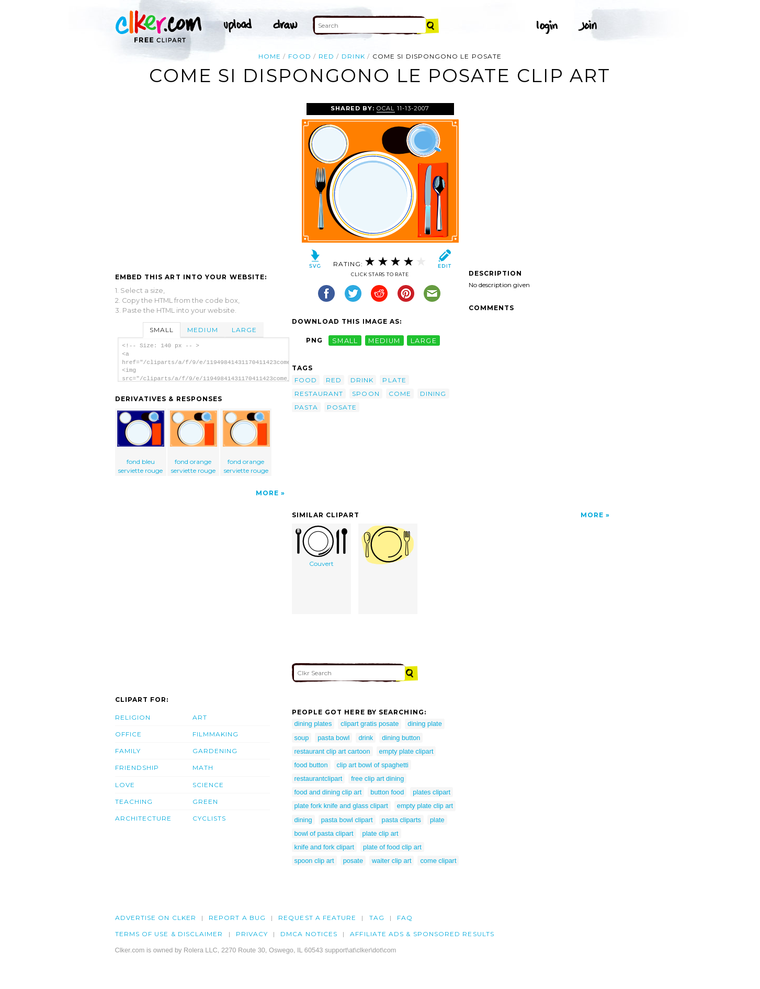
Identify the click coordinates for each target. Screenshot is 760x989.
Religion (133, 717)
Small (162, 330)
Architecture (143, 818)
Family (128, 751)
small (345, 340)
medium (384, 340)
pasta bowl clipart (347, 820)
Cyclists (209, 818)
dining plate (424, 723)
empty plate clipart (406, 751)
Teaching (134, 801)
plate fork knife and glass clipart (341, 806)
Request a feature (317, 918)
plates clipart (431, 792)
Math (202, 767)
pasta (306, 407)
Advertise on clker (155, 918)
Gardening (215, 751)
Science (208, 785)
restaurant (319, 393)
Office (128, 734)
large (424, 340)
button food (387, 792)
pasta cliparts (401, 820)
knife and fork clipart (324, 847)
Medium (202, 330)
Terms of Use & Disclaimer (169, 934)
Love (125, 785)
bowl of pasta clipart (324, 833)
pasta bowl (333, 738)
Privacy (252, 934)
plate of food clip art (392, 847)
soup (301, 738)
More (267, 493)
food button (311, 765)
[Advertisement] (203, 181)
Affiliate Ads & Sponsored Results (422, 934)
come (400, 393)
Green (205, 801)
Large (244, 330)
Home (269, 56)
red (326, 56)
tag (376, 918)
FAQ (405, 918)
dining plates (313, 723)
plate (394, 380)
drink (353, 56)
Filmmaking (215, 734)
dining (433, 393)
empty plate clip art (425, 806)
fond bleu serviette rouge (140, 442)
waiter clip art (391, 861)
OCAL (385, 108)
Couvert (321, 546)
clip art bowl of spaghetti (373, 765)
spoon (365, 393)
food (299, 56)
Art (199, 717)
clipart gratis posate (370, 723)
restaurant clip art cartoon (332, 751)
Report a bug (237, 918)
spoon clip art (314, 861)
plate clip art (380, 833)
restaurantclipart (318, 778)
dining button (401, 738)
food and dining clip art (328, 792)
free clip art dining (377, 778)
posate (342, 407)
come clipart (438, 861)
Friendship (137, 767)
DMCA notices (308, 934)
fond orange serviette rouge (193, 442)
